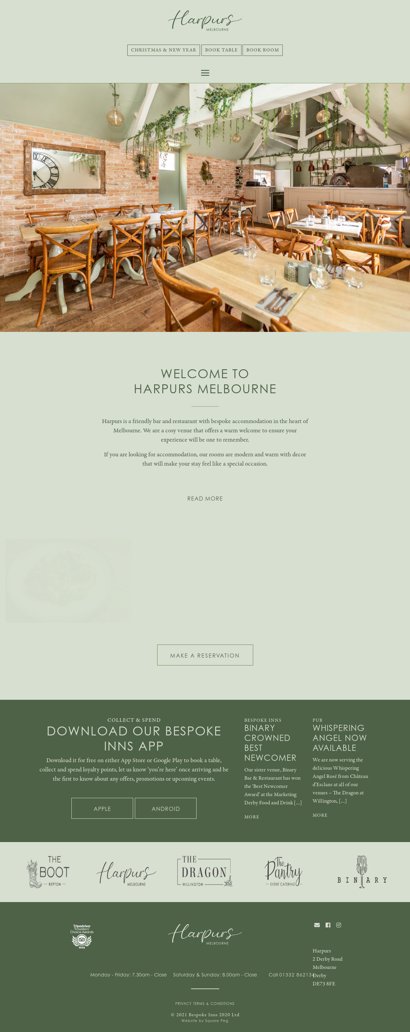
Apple (102, 808)
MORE (251, 817)
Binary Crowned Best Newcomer (270, 743)
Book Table (221, 50)
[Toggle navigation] (205, 72)
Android (166, 808)
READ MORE (205, 498)
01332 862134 (297, 974)
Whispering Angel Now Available (340, 738)
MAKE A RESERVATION (205, 655)
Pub (318, 720)
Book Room (262, 50)
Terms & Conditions (214, 1003)
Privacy (183, 1003)
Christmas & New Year (163, 50)
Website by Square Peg (205, 1021)
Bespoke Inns (263, 720)
